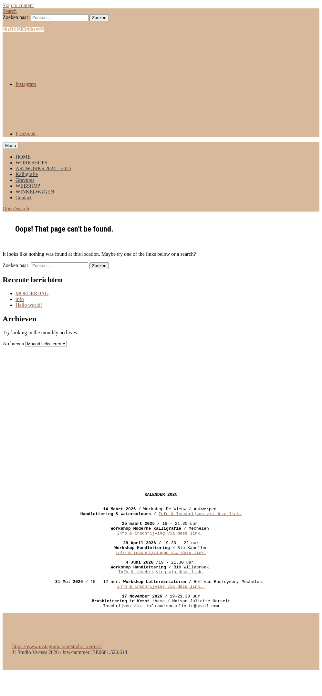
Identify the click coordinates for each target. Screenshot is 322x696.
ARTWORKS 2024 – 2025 (43, 168)
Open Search (16, 208)
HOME (23, 157)
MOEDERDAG (32, 293)
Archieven (13, 343)
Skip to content (18, 5)
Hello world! (29, 305)
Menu (10, 145)
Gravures (25, 180)
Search (10, 11)
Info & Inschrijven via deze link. (200, 518)
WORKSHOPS (31, 162)
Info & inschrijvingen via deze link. (161, 565)
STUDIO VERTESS (23, 29)
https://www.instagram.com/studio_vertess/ (57, 669)
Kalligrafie (27, 174)
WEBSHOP (28, 186)
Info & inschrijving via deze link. (161, 542)
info (20, 299)
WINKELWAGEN (35, 191)
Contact (24, 197)
